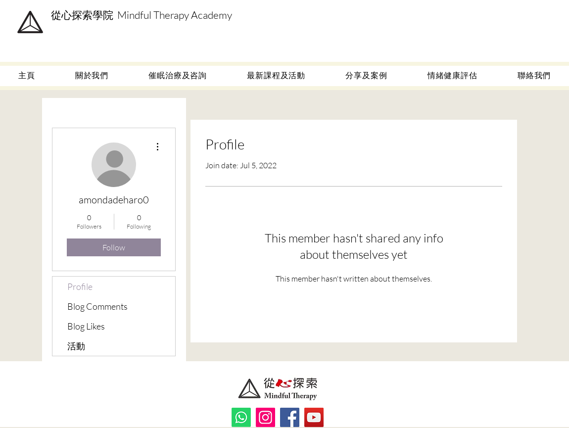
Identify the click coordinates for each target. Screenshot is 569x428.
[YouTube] (314, 417)
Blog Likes (86, 326)
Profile (80, 286)
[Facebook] (289, 417)
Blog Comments (97, 306)
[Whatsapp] (241, 417)
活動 (76, 345)
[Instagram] (265, 417)
